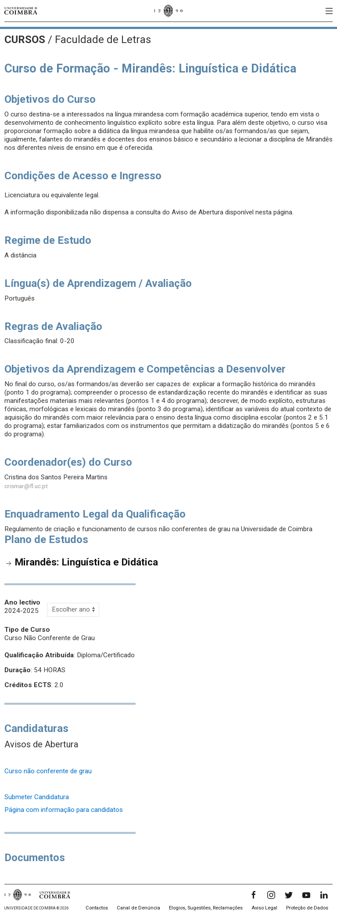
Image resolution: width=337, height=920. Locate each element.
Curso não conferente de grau (48, 771)
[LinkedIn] (324, 895)
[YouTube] (306, 895)
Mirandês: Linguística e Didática (86, 562)
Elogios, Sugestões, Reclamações (206, 908)
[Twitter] (289, 895)
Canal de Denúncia (138, 908)
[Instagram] (271, 895)
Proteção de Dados (307, 908)
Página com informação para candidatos (63, 810)
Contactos (97, 908)
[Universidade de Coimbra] (20, 10)
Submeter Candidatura (36, 797)
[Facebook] (253, 895)
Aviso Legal (264, 908)
